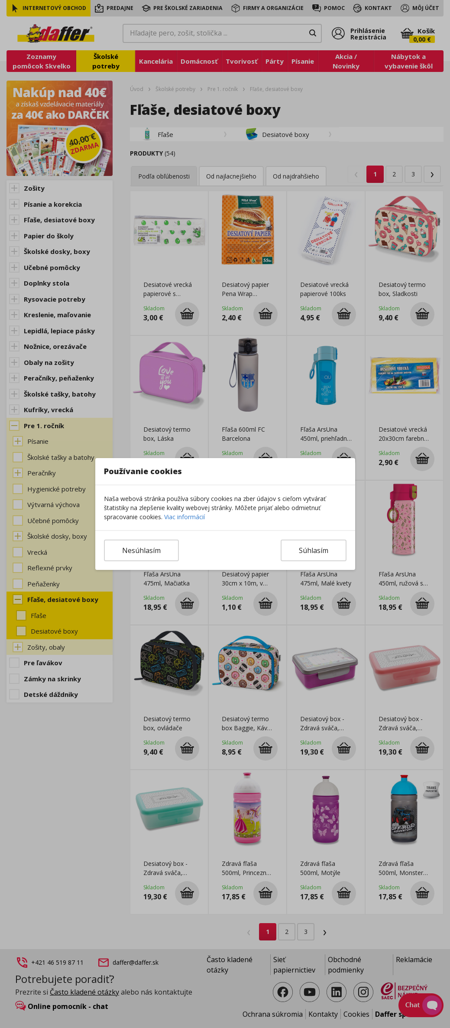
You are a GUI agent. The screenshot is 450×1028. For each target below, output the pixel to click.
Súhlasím (313, 550)
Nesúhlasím (141, 550)
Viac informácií (184, 517)
